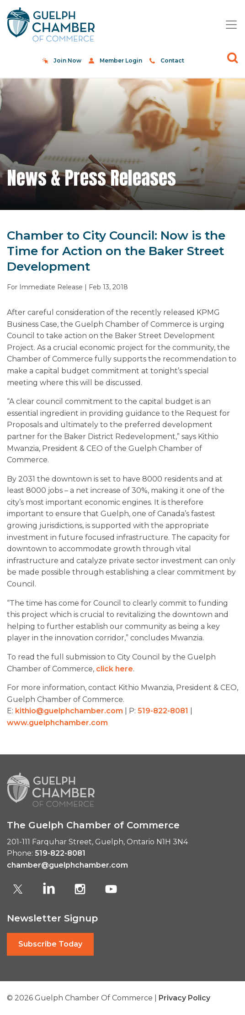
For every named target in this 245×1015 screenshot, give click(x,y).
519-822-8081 (163, 710)
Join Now (67, 60)
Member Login (121, 60)
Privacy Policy (184, 998)
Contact (172, 60)
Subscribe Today (50, 944)
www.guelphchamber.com (57, 722)
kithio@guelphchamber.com (69, 710)
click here (114, 668)
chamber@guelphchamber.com (67, 865)
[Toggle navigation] (227, 24)
